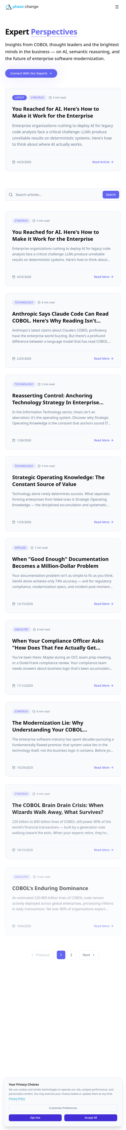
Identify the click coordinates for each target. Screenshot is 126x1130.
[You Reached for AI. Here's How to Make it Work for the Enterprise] (63, 129)
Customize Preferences (63, 1108)
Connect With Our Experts (31, 73)
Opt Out (35, 1117)
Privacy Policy (17, 1099)
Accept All (91, 1117)
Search (111, 194)
